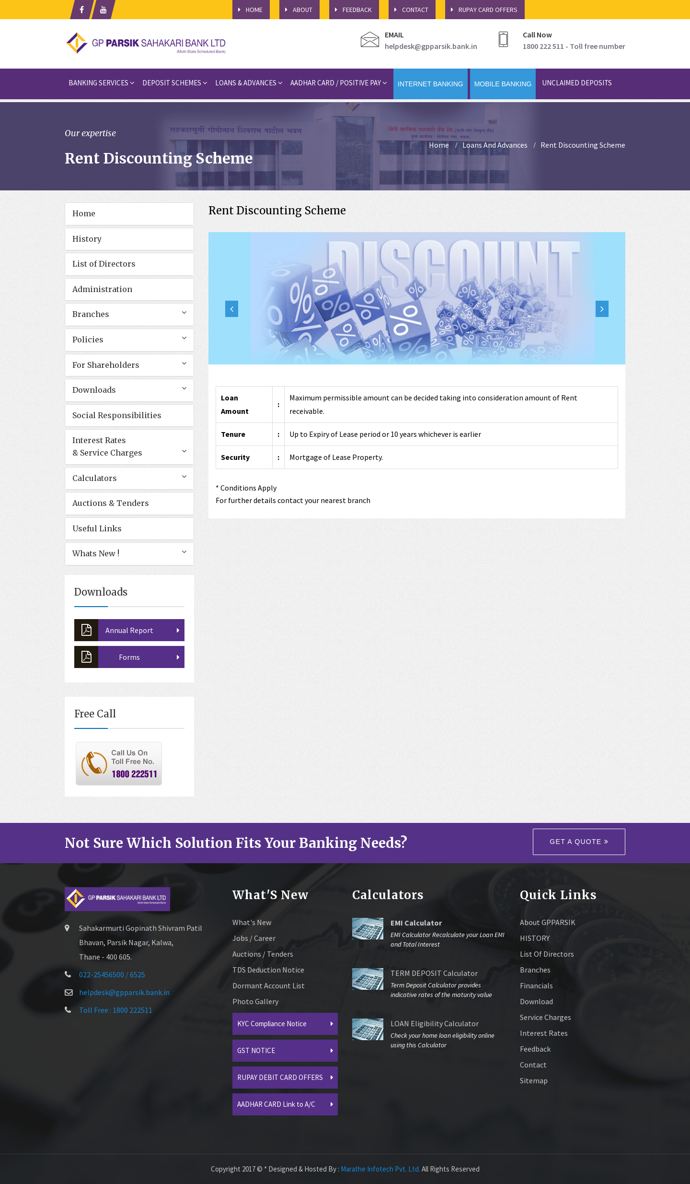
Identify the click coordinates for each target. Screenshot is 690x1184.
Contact (408, 9)
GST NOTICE (256, 1050)
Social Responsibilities (116, 415)
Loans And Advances (495, 145)
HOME (247, 9)
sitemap (534, 1080)
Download (536, 1001)
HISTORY (535, 938)
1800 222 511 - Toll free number (574, 46)
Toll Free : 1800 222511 (115, 1010)
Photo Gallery (255, 1001)
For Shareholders (105, 365)
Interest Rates (544, 1033)
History (87, 239)
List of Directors (104, 264)
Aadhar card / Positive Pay (338, 82)
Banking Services (102, 82)
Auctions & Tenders (110, 503)
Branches (90, 314)
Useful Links (97, 528)
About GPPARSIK (547, 922)
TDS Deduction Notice (268, 969)
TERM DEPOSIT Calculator (434, 973)
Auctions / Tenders (262, 954)
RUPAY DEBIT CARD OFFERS (280, 1077)
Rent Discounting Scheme (582, 145)
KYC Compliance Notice (272, 1023)
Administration (102, 289)
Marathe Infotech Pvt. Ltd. (380, 1168)
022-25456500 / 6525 (112, 974)
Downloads (94, 390)
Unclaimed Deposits (577, 82)
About (295, 9)
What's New (251, 922)
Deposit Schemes (174, 82)
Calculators (94, 478)
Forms (107, 657)
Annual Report (113, 630)
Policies (88, 339)
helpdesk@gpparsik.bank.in (431, 46)
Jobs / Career (254, 938)
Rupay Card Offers (481, 9)
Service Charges (545, 1017)
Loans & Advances (249, 82)
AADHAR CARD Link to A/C (276, 1104)
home (439, 145)
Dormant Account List (268, 985)
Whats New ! (95, 553)
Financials (536, 985)
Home (83, 213)
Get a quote (579, 841)
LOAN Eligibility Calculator (435, 1023)
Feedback (350, 9)
